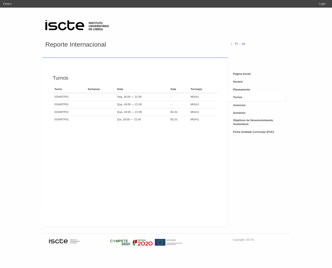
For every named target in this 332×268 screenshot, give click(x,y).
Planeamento (241, 89)
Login (322, 3)
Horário (238, 81)
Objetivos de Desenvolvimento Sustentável (253, 122)
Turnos (237, 97)
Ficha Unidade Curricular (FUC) (253, 131)
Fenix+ (7, 4)
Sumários (239, 112)
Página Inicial (242, 73)
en (243, 44)
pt (236, 44)
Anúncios (239, 105)
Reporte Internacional (75, 44)
